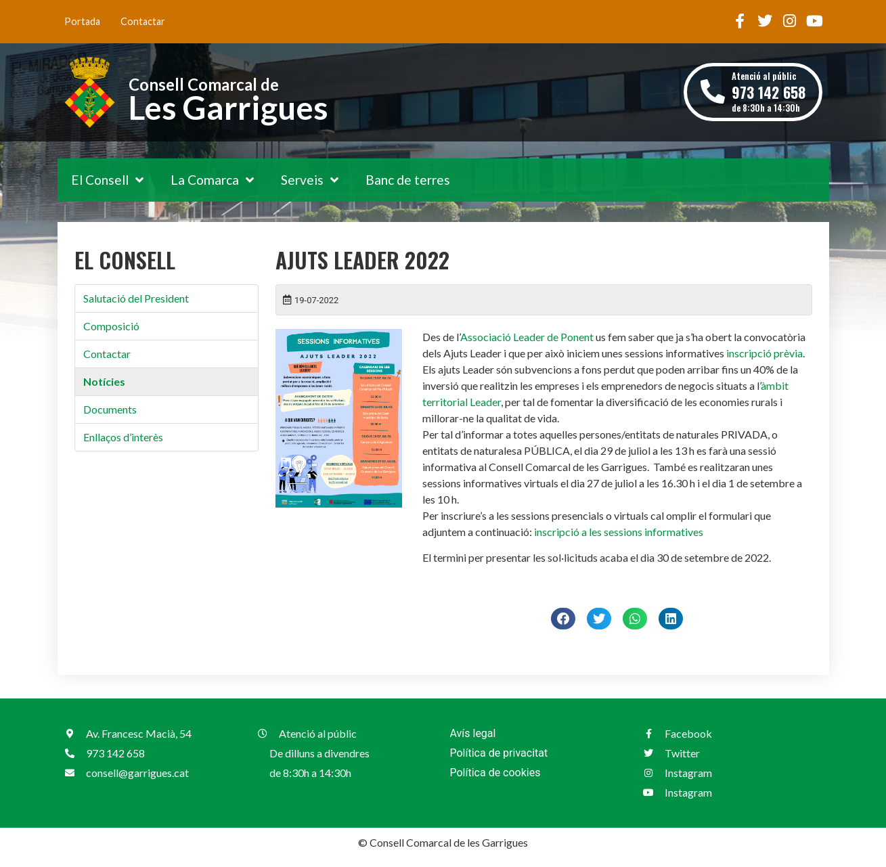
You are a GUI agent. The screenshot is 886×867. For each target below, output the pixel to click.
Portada (82, 21)
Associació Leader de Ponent (527, 336)
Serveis (309, 179)
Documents (110, 409)
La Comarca (212, 179)
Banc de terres (408, 179)
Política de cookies (495, 772)
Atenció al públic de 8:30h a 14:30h (768, 92)
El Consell (107, 179)
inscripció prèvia (764, 353)
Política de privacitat (499, 753)
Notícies (104, 381)
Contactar (142, 21)
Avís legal (473, 733)
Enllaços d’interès (123, 436)
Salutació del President (136, 298)
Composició (111, 325)
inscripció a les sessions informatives (618, 531)
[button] (563, 618)
